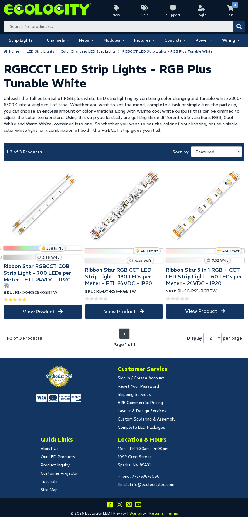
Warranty (137, 513)
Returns (156, 513)
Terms (172, 513)
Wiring (228, 40)
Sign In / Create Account (141, 378)
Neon (84, 40)
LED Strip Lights (40, 51)
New (116, 15)
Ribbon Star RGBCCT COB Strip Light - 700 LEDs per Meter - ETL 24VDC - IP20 (37, 273)
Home (14, 51)
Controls (173, 40)
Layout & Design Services (142, 411)
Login (202, 15)
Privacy (119, 513)
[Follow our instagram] (119, 505)
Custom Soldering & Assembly (146, 419)
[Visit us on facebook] (110, 505)
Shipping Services (134, 394)
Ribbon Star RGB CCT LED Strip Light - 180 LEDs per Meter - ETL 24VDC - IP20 (118, 277)
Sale (144, 15)
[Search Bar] (124, 26)
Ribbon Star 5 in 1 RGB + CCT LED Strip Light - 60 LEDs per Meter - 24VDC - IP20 (204, 277)
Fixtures (142, 40)
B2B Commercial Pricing (140, 402)
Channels (56, 40)
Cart (230, 15)
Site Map (49, 489)
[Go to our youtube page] (138, 505)
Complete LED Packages (141, 427)
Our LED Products (58, 456)
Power (201, 40)
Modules (111, 40)
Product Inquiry (55, 465)
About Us (50, 448)
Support (173, 15)
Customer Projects (59, 473)
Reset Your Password (138, 386)
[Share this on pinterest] (128, 505)
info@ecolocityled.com (152, 484)
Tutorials (49, 481)
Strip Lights (21, 40)
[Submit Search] (239, 26)
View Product (39, 312)
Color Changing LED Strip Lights (88, 51)
